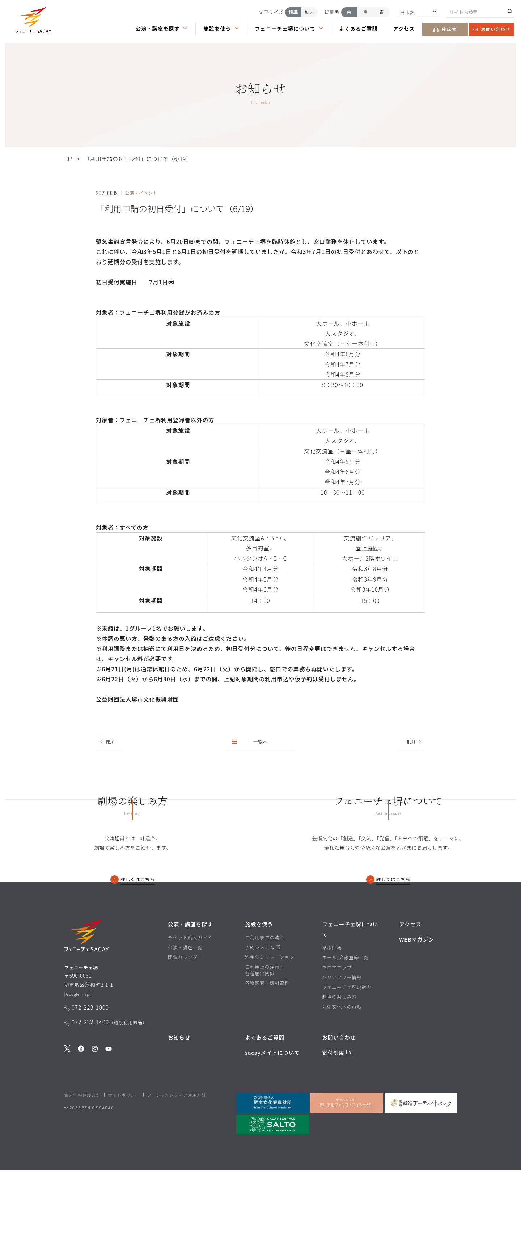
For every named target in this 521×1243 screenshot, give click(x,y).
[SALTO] (272, 1198)
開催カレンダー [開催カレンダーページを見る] (185, 1030)
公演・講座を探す (162, 28)
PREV (107, 742)
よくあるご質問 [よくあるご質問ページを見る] (358, 28)
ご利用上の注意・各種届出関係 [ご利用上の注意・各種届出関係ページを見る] (264, 1043)
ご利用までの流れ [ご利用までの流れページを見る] (264, 1011)
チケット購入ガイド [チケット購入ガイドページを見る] (190, 1011)
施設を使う (221, 28)
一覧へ (250, 742)
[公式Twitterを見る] (67, 1129)
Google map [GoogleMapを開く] (81, 1073)
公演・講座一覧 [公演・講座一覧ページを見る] (185, 1021)
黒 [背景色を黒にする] (365, 12)
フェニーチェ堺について (289, 28)
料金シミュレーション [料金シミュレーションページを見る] (269, 1030)
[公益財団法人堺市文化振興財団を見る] (272, 1176)
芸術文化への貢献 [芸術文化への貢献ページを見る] (341, 1080)
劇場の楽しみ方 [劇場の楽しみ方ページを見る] (339, 1070)
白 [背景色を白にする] (349, 12)
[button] (33, 21)
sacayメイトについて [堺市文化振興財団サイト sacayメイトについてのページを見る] (272, 1126)
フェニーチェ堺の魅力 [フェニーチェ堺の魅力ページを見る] (346, 1060)
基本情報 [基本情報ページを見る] (332, 1021)
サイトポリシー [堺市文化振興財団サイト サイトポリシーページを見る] (124, 1168)
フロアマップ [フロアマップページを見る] (337, 1040)
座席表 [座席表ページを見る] (445, 29)
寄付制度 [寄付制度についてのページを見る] (336, 1126)
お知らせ (179, 1111)
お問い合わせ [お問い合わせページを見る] (491, 29)
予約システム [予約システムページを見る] (262, 1021)
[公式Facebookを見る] (81, 1129)
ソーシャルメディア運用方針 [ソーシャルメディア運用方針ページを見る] (176, 1168)
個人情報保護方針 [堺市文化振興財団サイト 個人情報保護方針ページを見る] (82, 1168)
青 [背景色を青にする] (381, 12)
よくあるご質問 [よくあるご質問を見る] (264, 1111)
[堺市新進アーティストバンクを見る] (421, 1176)
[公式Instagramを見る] (95, 1129)
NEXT (414, 742)
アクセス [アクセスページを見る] (404, 28)
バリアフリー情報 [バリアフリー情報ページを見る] (341, 1050)
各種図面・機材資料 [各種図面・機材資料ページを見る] (267, 1056)
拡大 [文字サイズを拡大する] (309, 12)
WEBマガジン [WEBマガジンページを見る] (416, 1012)
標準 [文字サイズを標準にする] (293, 12)
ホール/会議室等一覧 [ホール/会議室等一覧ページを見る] (345, 1031)
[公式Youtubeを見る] (108, 1129)
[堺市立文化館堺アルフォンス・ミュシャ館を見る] (346, 1176)
